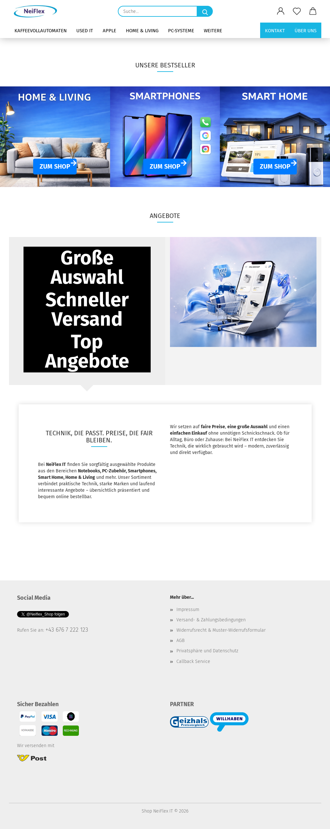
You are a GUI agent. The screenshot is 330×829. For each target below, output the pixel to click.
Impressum (187, 609)
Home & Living (142, 31)
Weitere (213, 31)
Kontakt (275, 31)
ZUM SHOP (55, 166)
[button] (281, 11)
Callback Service (193, 661)
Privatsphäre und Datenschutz (207, 651)
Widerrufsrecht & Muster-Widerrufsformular (221, 630)
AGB (180, 640)
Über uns (305, 31)
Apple (109, 31)
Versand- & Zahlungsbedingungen (211, 620)
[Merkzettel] (297, 11)
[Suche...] (205, 11)
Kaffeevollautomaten (40, 31)
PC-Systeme (181, 31)
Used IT (84, 31)
